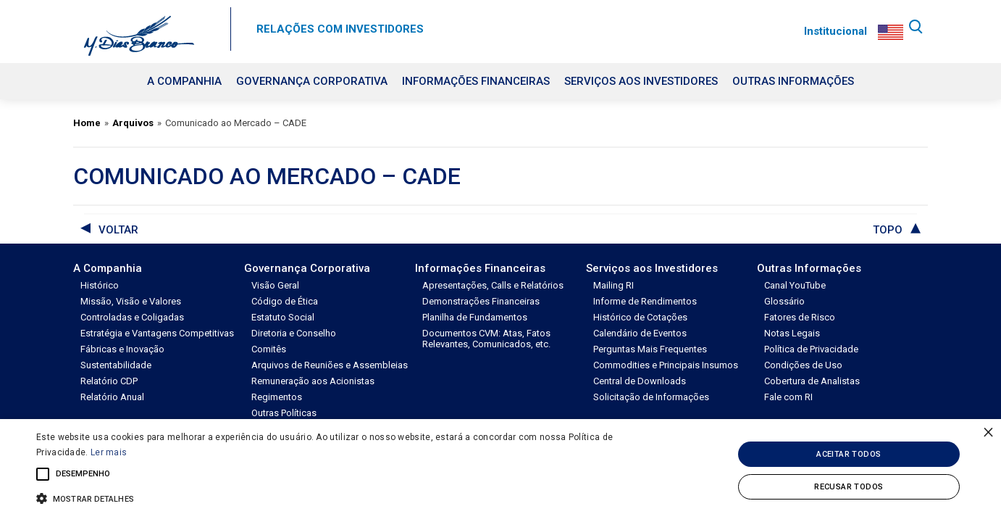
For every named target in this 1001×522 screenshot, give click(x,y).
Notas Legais (792, 333)
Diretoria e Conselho (293, 333)
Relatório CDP (109, 381)
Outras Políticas (284, 412)
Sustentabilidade (115, 365)
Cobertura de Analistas (812, 381)
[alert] (500, 470)
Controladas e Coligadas (132, 317)
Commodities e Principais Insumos (665, 365)
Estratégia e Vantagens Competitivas (157, 333)
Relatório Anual (112, 397)
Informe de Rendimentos (645, 301)
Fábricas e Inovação (122, 349)
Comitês (268, 349)
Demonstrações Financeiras (481, 301)
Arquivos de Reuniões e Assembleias (329, 365)
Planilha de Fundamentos (474, 317)
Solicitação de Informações (651, 397)
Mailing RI (613, 285)
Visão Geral (275, 285)
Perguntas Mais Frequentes (650, 349)
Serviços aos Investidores (641, 81)
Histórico (99, 285)
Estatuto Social (282, 317)
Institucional (831, 31)
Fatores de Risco (799, 317)
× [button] (988, 431)
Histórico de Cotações (640, 317)
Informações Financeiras (476, 81)
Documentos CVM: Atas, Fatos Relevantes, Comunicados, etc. (486, 338)
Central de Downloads (639, 381)
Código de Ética (284, 301)
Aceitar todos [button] (848, 454)
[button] (338, 497)
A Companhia (184, 81)
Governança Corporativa (312, 81)
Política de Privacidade (811, 349)
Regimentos (276, 397)
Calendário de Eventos (640, 333)
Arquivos (133, 122)
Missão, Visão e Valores (130, 301)
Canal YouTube (795, 285)
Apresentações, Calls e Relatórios (493, 285)
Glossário (784, 301)
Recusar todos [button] (848, 487)
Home (87, 122)
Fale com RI (788, 397)
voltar (118, 229)
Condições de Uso (803, 365)
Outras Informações (793, 81)
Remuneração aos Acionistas (312, 381)
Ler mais (109, 452)
